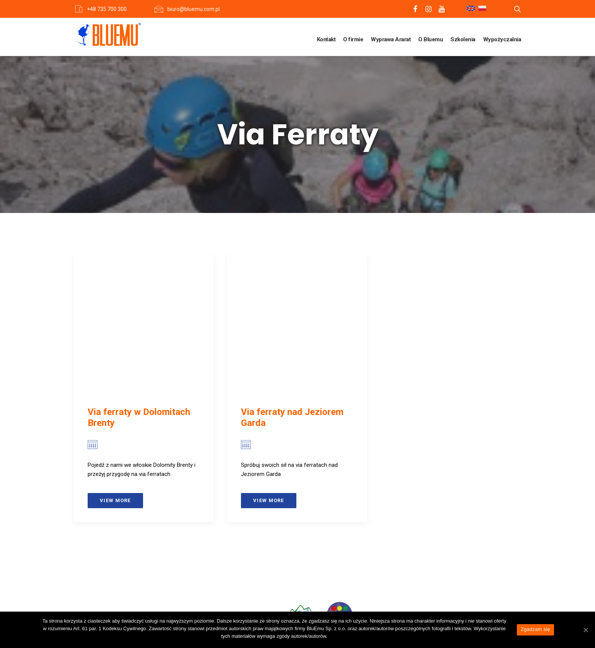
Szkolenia (462, 39)
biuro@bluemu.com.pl (193, 9)
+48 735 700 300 (107, 9)
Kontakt (326, 39)
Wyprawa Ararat (391, 39)
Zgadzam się (535, 629)
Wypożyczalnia (502, 39)
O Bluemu (430, 39)
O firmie (353, 39)
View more (115, 500)
